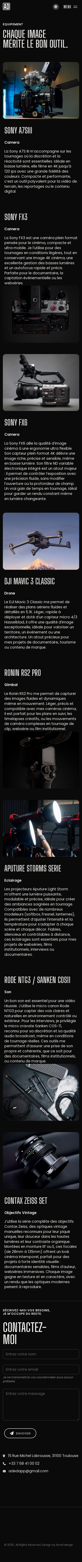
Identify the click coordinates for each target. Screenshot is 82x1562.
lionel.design (64, 1545)
